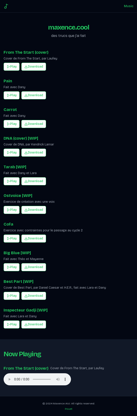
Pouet (68, 408)
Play (12, 66)
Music (128, 6)
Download (33, 66)
